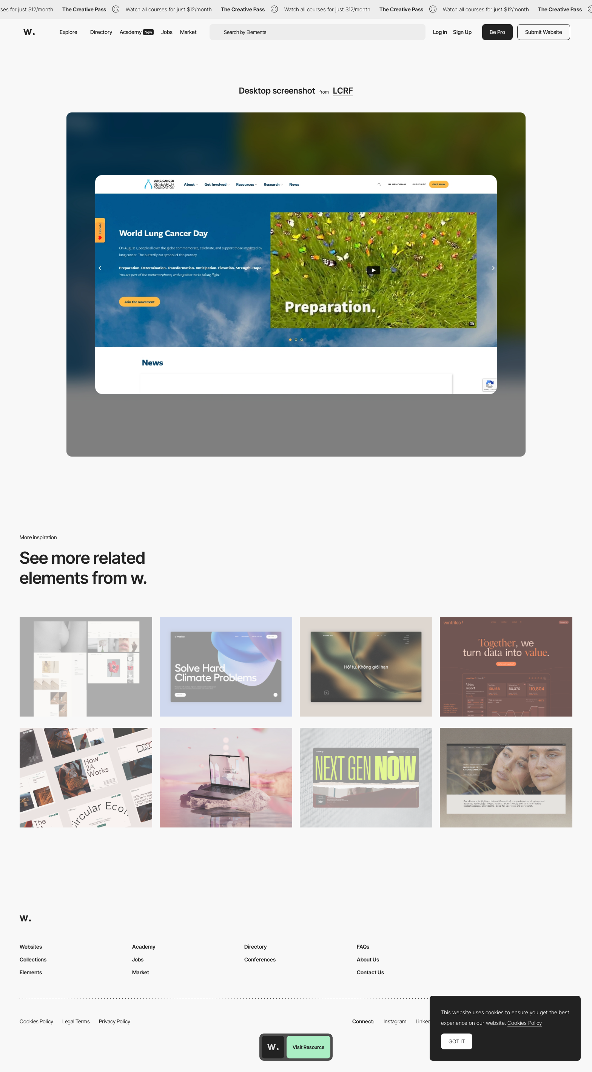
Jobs (167, 32)
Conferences (260, 959)
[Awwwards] (29, 32)
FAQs (363, 946)
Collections (33, 959)
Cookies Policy (36, 1021)
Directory (101, 32)
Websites (31, 946)
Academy (137, 32)
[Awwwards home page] (273, 1047)
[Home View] (366, 667)
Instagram (395, 1021)
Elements (31, 972)
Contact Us (370, 972)
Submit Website (543, 32)
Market (188, 32)
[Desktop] (506, 667)
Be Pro (497, 32)
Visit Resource (308, 1047)
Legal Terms (76, 1021)
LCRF (343, 90)
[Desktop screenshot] (86, 667)
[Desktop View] (226, 667)
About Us (368, 959)
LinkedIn (425, 1021)
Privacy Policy (114, 1021)
